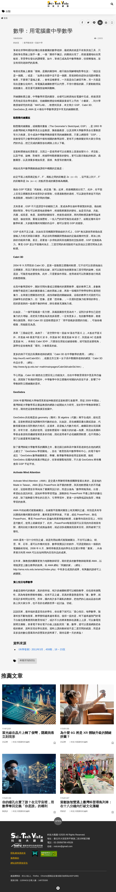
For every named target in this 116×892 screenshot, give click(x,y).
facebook (82, 22)
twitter (88, 22)
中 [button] (100, 22)
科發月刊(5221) (27, 660)
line (93, 22)
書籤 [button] (112, 22)
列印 (106, 22)
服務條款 (15, 858)
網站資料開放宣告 (19, 863)
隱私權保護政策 (18, 853)
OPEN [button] (58, 821)
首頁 (4, 18)
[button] (112, 4)
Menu (4, 4)
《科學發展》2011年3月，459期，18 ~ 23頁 (41, 649)
